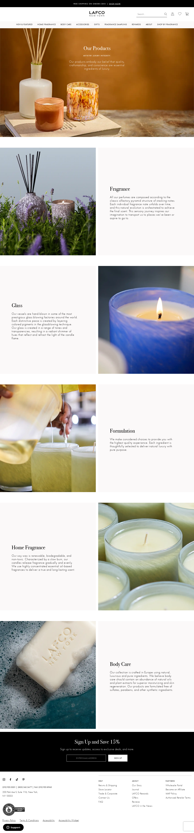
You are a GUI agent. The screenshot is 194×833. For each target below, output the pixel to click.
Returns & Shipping (108, 785)
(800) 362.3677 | (25, 787)
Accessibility (49, 820)
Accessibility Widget (69, 820)
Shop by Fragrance (167, 24)
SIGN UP (118, 758)
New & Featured (24, 24)
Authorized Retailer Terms (178, 797)
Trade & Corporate (108, 793)
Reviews (136, 801)
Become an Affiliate (175, 789)
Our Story (137, 785)
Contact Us (104, 797)
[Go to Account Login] (172, 14)
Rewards (136, 24)
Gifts (97, 24)
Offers (135, 797)
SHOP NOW (115, 4)
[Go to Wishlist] (179, 14)
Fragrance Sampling (116, 24)
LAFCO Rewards (140, 793)
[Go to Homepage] (97, 14)
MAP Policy (171, 793)
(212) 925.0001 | (9, 787)
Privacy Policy (9, 820)
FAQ (101, 801)
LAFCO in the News (142, 806)
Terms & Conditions (29, 820)
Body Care (66, 24)
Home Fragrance (46, 24)
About (149, 24)
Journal (135, 789)
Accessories (82, 24)
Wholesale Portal (174, 785)
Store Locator (105, 789)
